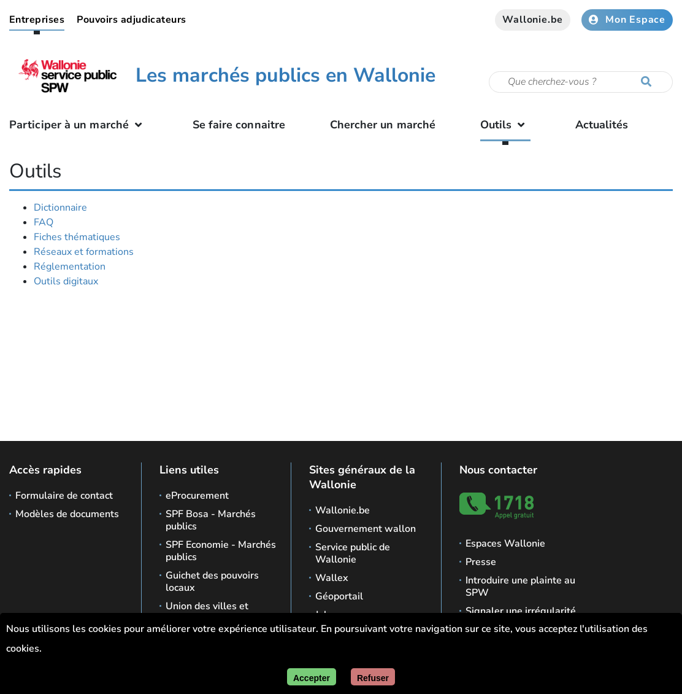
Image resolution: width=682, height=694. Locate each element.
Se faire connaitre (239, 124)
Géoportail (339, 596)
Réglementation (69, 266)
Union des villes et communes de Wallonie (218, 612)
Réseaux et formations (84, 252)
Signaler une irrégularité (521, 611)
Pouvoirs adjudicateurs (131, 19)
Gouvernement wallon (365, 529)
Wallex (331, 578)
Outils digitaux (66, 281)
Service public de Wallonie (352, 553)
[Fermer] (373, 676)
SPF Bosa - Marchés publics (211, 520)
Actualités (602, 124)
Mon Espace (627, 19)
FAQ (43, 222)
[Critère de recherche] (581, 82)
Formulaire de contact (64, 495)
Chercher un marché (383, 124)
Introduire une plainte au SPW (520, 586)
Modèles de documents (67, 514)
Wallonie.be (532, 19)
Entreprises (36, 19)
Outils (505, 124)
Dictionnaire (60, 207)
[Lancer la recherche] (649, 82)
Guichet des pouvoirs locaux (212, 581)
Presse (481, 562)
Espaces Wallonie (505, 543)
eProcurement (197, 495)
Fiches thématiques (77, 237)
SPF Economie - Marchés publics (221, 551)
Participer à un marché (78, 124)
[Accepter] (311, 676)
